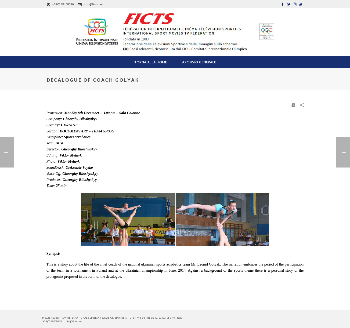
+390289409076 (63, 4)
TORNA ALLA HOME (150, 62)
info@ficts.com (94, 4)
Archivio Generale (199, 62)
